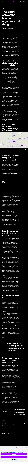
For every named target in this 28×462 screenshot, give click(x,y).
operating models (9, 96)
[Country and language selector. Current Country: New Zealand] (22, 1)
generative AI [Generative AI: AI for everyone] (4, 72)
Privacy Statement (20, 452)
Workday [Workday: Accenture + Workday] (8, 112)
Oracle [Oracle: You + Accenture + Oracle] (3, 112)
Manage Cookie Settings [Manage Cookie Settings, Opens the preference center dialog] (14, 459)
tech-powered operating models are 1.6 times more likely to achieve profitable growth (10, 173)
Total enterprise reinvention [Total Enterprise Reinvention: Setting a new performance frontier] (19, 412)
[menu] (3, 1)
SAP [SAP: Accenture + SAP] (17, 111)
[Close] (27, 447)
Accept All (14, 454)
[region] (14, 454)
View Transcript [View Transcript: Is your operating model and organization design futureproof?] (23, 149)
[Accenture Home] (13, 1)
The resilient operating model (19, 414)
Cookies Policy (14, 452)
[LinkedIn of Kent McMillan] (25, 424)
